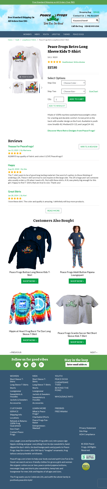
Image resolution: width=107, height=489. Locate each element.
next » (93, 352)
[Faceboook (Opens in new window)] (18, 364)
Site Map (83, 431)
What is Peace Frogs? (38, 412)
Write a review (88, 146)
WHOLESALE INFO (64, 396)
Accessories (15, 403)
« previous (15, 352)
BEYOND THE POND (61, 388)
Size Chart (14, 429)
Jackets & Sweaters (19, 399)
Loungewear (15, 391)
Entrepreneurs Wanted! (38, 426)
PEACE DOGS (61, 379)
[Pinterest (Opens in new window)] (41, 364)
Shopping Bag (89, 12)
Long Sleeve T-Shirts (29, 40)
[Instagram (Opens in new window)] (33, 364)
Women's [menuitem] (27, 34)
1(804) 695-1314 (92, 26)
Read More (53, 210)
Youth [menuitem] (46, 34)
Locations (14, 417)
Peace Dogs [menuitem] (78, 34)
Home (10, 40)
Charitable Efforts (40, 417)
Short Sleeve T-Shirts (17, 380)
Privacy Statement (87, 428)
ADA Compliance (87, 434)
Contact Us (78, 15)
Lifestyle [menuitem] (56, 34)
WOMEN (14, 376)
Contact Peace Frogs (16, 433)
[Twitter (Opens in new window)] (26, 364)
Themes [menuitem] (66, 34)
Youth (17, 40)
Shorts (13, 387)
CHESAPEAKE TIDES (61, 383)
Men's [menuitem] (37, 34)
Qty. (49, 99)
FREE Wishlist (61, 411)
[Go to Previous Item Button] (10, 88)
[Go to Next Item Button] (42, 88)
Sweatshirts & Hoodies (16, 395)
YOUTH (59, 376)
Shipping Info (16, 414)
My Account (93, 15)
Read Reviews (67, 62)
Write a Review (79, 62)
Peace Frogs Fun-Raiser (40, 421)
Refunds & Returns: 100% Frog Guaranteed (18, 423)
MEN (34, 376)
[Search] (97, 20)
